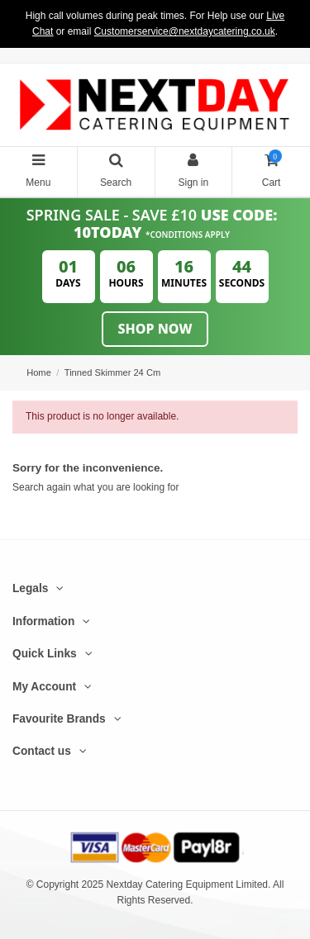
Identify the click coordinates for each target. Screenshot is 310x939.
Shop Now (155, 329)
